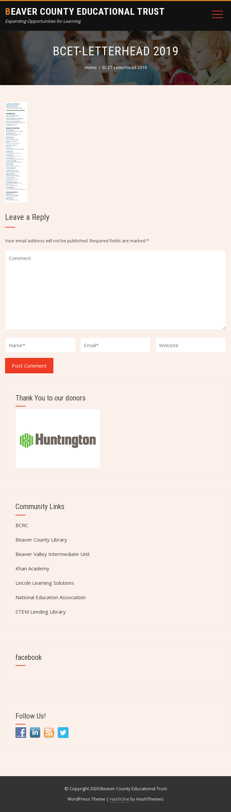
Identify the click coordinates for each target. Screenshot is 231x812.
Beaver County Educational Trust (85, 11)
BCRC (21, 525)
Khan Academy (32, 568)
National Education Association (50, 597)
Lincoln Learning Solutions (44, 582)
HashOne (119, 799)
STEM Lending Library (40, 611)
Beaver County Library (41, 539)
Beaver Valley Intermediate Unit (52, 554)
